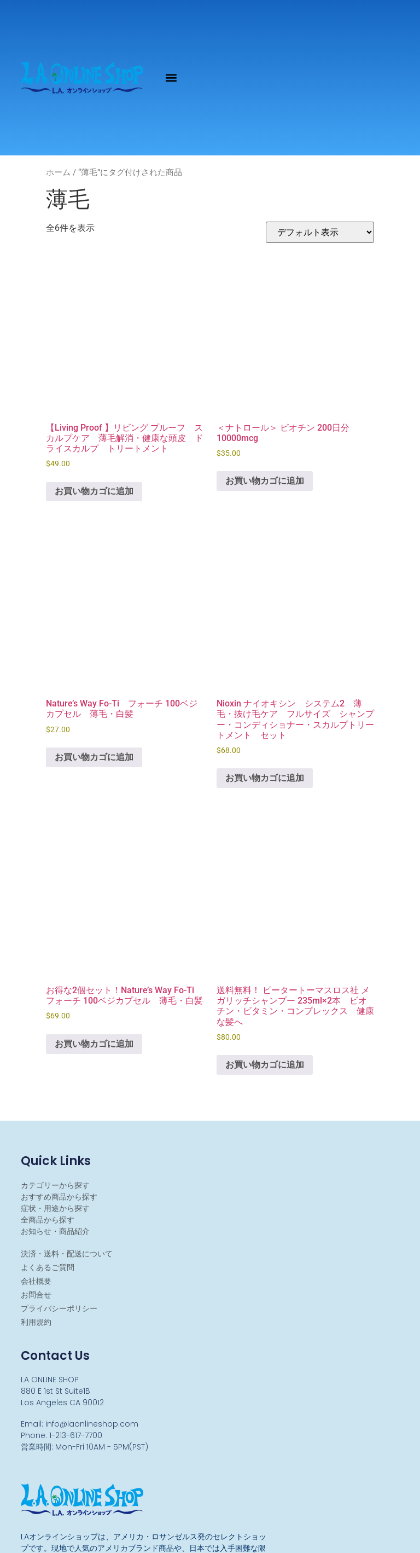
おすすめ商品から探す (59, 1196)
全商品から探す (47, 1219)
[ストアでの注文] (320, 232)
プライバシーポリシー (59, 1308)
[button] (171, 77)
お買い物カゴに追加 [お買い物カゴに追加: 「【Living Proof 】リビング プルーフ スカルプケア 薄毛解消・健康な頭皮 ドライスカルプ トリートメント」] (94, 491)
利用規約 (36, 1322)
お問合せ (36, 1294)
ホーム (58, 172)
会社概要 (36, 1281)
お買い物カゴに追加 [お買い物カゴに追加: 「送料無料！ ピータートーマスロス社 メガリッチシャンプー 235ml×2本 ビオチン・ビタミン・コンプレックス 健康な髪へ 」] (264, 1064)
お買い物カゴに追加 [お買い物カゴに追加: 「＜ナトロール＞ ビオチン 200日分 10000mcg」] (264, 481)
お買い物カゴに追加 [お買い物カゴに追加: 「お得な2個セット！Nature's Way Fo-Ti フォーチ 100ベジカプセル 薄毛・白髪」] (94, 1044)
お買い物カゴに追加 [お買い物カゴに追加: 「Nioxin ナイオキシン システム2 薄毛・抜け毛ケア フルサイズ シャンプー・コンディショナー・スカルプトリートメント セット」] (264, 778)
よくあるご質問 (47, 1267)
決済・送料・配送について (67, 1253)
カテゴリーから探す (55, 1185)
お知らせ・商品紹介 (55, 1231)
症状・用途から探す (55, 1208)
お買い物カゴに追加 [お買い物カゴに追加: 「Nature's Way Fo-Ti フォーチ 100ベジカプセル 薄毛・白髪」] (94, 757)
